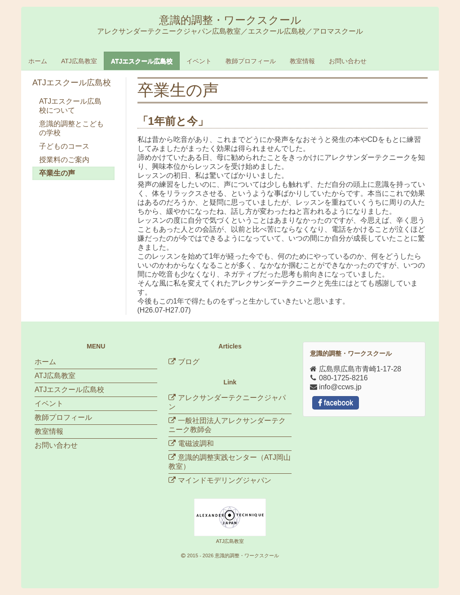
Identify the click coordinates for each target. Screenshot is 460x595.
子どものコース (64, 146)
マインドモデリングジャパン (224, 480)
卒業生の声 (57, 173)
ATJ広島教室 (79, 61)
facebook (335, 402)
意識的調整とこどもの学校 (71, 128)
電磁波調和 (196, 443)
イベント (199, 61)
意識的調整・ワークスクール (247, 555)
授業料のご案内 (64, 159)
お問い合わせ (348, 61)
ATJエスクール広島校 (141, 61)
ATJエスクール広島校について (70, 105)
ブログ (183, 362)
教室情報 (302, 61)
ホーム (37, 61)
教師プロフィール (251, 61)
